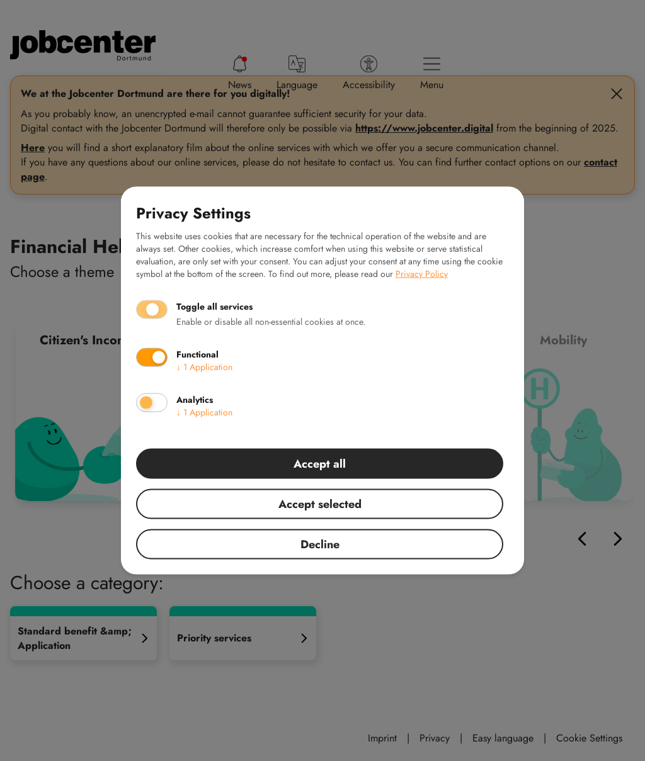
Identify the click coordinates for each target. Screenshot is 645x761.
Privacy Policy (422, 274)
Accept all (320, 464)
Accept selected (320, 504)
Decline (320, 544)
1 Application (204, 367)
